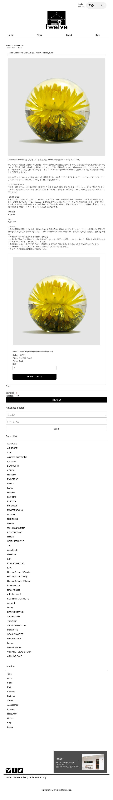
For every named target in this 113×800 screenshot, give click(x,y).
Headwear (12, 714)
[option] (56, 107)
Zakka (10, 727)
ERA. (9, 568)
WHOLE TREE (14, 638)
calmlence (11, 475)
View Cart (56, 400)
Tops (9, 674)
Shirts (10, 683)
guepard (11, 603)
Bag (9, 722)
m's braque (12, 506)
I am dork (11, 497)
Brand (69, 35)
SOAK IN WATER (15, 634)
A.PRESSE (12, 448)
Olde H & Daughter (16, 528)
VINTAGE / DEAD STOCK (19, 652)
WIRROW (11, 554)
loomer (10, 643)
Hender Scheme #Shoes (18, 581)
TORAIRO (12, 621)
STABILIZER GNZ (15, 541)
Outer (9, 678)
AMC (9, 452)
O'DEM (10, 523)
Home (10, 35)
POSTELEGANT (14, 532)
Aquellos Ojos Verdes (17, 457)
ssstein (10, 537)
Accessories (12, 705)
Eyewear (11, 709)
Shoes (10, 700)
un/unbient (12, 550)
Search (56, 429)
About (40, 35)
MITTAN (11, 514)
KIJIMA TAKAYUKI (15, 563)
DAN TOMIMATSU (15, 612)
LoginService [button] (81, 5)
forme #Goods (13, 585)
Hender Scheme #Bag (17, 576)
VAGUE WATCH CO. (16, 625)
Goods (10, 718)
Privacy (24, 777)
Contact (16, 777)
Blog (97, 35)
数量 (14, 364)
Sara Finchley (13, 616)
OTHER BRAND (14, 647)
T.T (8, 545)
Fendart (10, 483)
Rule (32, 777)
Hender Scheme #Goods (18, 572)
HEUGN (11, 492)
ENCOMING (13, 479)
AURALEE (12, 444)
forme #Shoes (13, 590)
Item (13, 48)
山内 (9, 559)
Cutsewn (11, 691)
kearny (10, 607)
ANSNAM (11, 461)
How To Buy (40, 777)
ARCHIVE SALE (14, 656)
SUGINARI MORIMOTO (18, 599)
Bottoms (11, 696)
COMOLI (11, 470)
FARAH (10, 488)
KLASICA (11, 501)
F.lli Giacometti (14, 594)
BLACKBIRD (13, 466)
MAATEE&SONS (15, 510)
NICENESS (12, 519)
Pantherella (12, 630)
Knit (9, 687)
